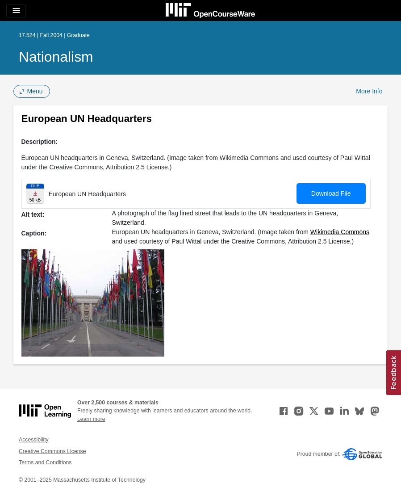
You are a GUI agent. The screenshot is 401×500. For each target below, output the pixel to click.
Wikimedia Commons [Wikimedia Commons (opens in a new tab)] (339, 231)
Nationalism (56, 57)
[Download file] (35, 194)
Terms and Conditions (45, 462)
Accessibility (34, 440)
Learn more (91, 419)
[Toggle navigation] (16, 10)
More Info (369, 91)
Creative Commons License (52, 451)
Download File (331, 193)
